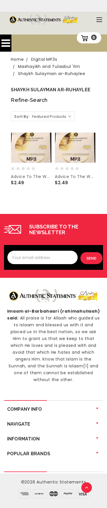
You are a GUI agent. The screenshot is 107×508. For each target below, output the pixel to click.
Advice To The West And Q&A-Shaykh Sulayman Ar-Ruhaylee (31, 176)
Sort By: (21, 116)
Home (17, 59)
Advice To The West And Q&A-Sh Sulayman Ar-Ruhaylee (75, 176)
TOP (87, 488)
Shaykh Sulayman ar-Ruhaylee (51, 73)
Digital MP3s (44, 59)
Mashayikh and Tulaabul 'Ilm (49, 66)
